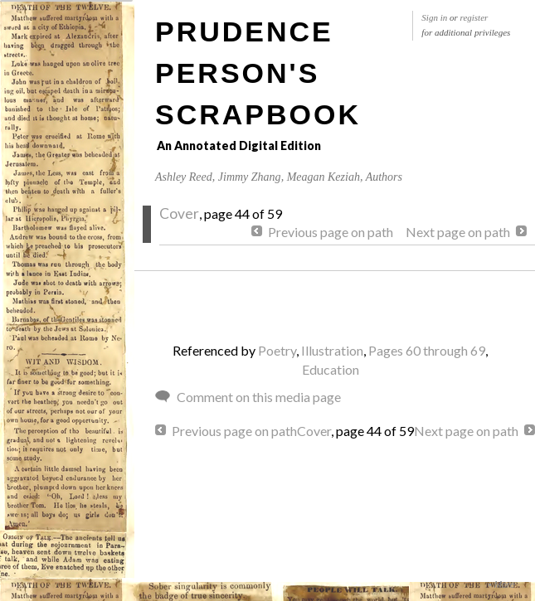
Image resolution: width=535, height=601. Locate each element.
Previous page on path (330, 232)
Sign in (434, 17)
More (504, 584)
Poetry (277, 350)
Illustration (332, 350)
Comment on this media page (259, 397)
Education (330, 369)
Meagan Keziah (323, 177)
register (474, 17)
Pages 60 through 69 (426, 350)
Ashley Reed (183, 177)
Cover (179, 213)
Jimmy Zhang (249, 177)
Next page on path (458, 232)
